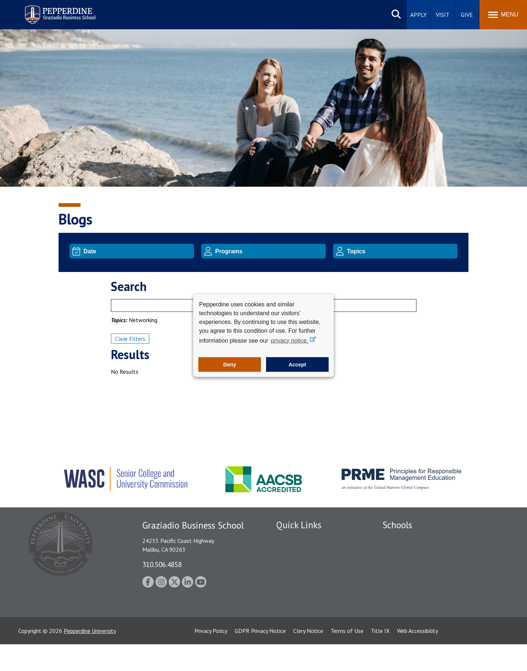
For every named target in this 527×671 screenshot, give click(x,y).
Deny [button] (229, 365)
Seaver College (400, 539)
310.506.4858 (162, 564)
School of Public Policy (410, 597)
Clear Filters (130, 338)
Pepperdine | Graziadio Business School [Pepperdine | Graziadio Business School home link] (50, 10)
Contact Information (302, 602)
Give (467, 14)
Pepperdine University (90, 657)
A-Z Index (288, 615)
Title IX (380, 657)
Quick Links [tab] (298, 525)
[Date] (137, 251)
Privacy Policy (210, 657)
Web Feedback (293, 628)
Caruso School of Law (409, 551)
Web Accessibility (417, 657)
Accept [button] (297, 365)
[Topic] (400, 251)
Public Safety (292, 551)
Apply (418, 14)
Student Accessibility (301, 564)
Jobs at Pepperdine (299, 589)
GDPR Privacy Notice (260, 657)
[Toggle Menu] (503, 14)
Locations (288, 539)
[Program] (269, 251)
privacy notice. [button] (289, 340)
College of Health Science (414, 610)
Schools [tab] (397, 525)
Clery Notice (308, 657)
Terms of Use (346, 657)
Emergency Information (305, 577)
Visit (442, 14)
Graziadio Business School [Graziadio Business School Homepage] (414, 564)
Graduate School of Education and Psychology (439, 577)
